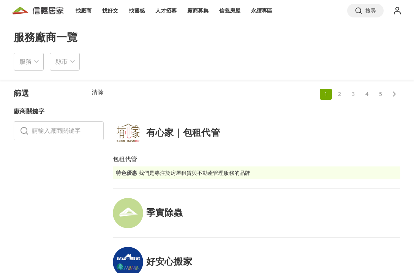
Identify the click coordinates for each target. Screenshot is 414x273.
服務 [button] (25, 61)
